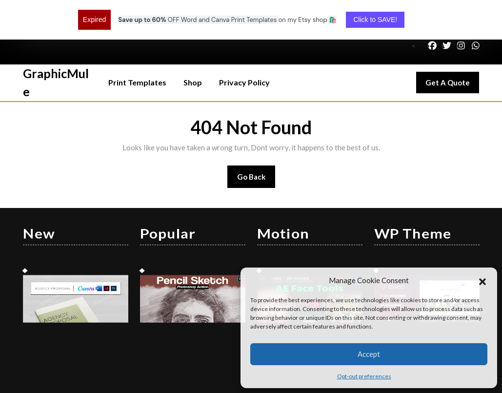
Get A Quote (452, 49)
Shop (192, 46)
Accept (369, 354)
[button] (482, 280)
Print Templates (137, 46)
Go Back (256, 144)
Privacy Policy (244, 46)
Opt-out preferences (364, 376)
